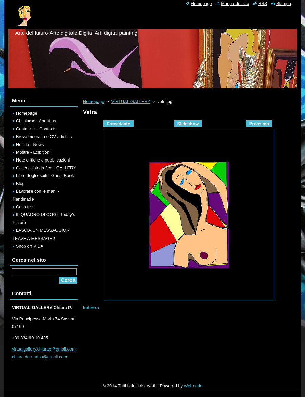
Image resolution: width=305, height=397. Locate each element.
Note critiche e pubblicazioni (43, 160)
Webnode (193, 386)
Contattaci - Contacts (36, 128)
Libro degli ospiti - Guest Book (45, 175)
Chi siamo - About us (36, 121)
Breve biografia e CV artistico (44, 136)
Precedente (118, 123)
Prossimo (259, 123)
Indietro (91, 307)
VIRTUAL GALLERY (130, 101)
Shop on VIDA (29, 246)
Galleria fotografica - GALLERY (46, 167)
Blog (20, 183)
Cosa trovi (26, 206)
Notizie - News (30, 144)
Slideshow (188, 123)
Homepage (93, 101)
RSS (262, 3)
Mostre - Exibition (32, 152)
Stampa (283, 3)
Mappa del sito (235, 3)
